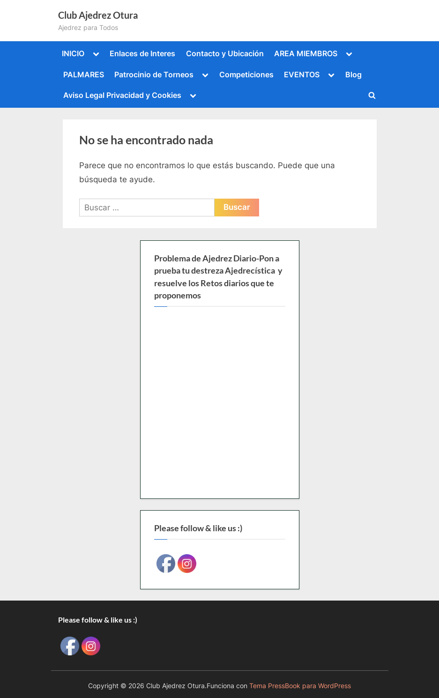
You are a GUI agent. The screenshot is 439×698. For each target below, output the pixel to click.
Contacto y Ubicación (225, 53)
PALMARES (83, 74)
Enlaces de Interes (142, 53)
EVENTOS (302, 74)
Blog (353, 74)
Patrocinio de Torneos (153, 74)
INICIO (73, 53)
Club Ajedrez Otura (98, 15)
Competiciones (246, 74)
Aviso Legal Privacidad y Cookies (122, 95)
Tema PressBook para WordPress (300, 686)
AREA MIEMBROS (305, 53)
